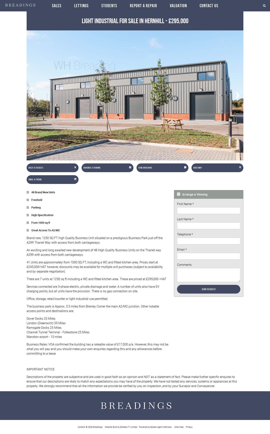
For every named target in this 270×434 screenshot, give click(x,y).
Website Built (111, 426)
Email (182, 249)
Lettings (81, 5)
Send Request (209, 289)
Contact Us (209, 5)
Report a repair (143, 5)
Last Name (185, 219)
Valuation (178, 5)
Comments (184, 265)
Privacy (189, 426)
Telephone (185, 234)
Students (109, 5)
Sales (56, 5)
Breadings (97, 426)
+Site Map (178, 426)
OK (237, 424)
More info (249, 417)
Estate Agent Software (161, 426)
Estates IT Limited (128, 426)
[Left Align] (53, 167)
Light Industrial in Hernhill (123, 21)
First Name (185, 204)
